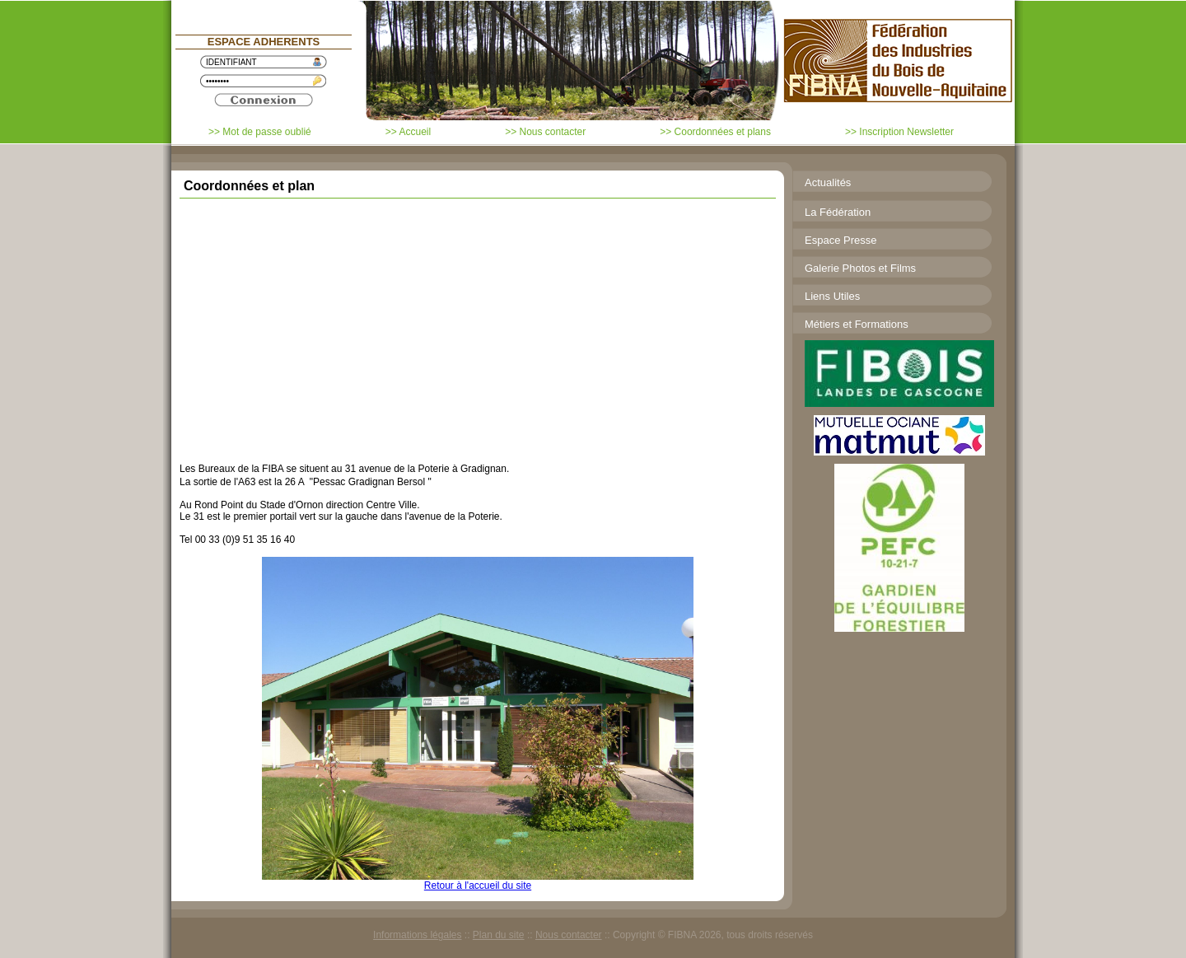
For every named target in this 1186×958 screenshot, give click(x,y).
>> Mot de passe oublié (259, 132)
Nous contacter (568, 935)
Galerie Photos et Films (860, 268)
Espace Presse (840, 240)
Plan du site (499, 935)
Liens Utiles (832, 296)
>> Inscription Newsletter (899, 132)
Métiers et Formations (856, 324)
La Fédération (838, 212)
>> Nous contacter (545, 132)
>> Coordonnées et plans (715, 132)
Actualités (828, 182)
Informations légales (417, 935)
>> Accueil (408, 132)
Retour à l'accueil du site (477, 885)
